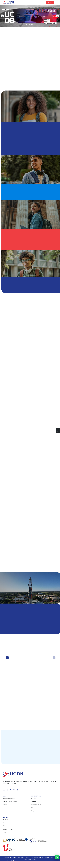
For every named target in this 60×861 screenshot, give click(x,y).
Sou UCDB (50, 2)
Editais (5, 826)
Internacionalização (36, 805)
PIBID (4, 832)
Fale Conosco (6, 823)
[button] (58, 430)
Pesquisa (33, 798)
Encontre (5, 805)
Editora (33, 808)
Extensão (33, 801)
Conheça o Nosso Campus (10, 801)
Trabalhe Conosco (8, 829)
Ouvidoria (5, 820)
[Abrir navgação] (56, 2)
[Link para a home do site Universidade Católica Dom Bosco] (30, 774)
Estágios (33, 811)
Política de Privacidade (9, 798)
